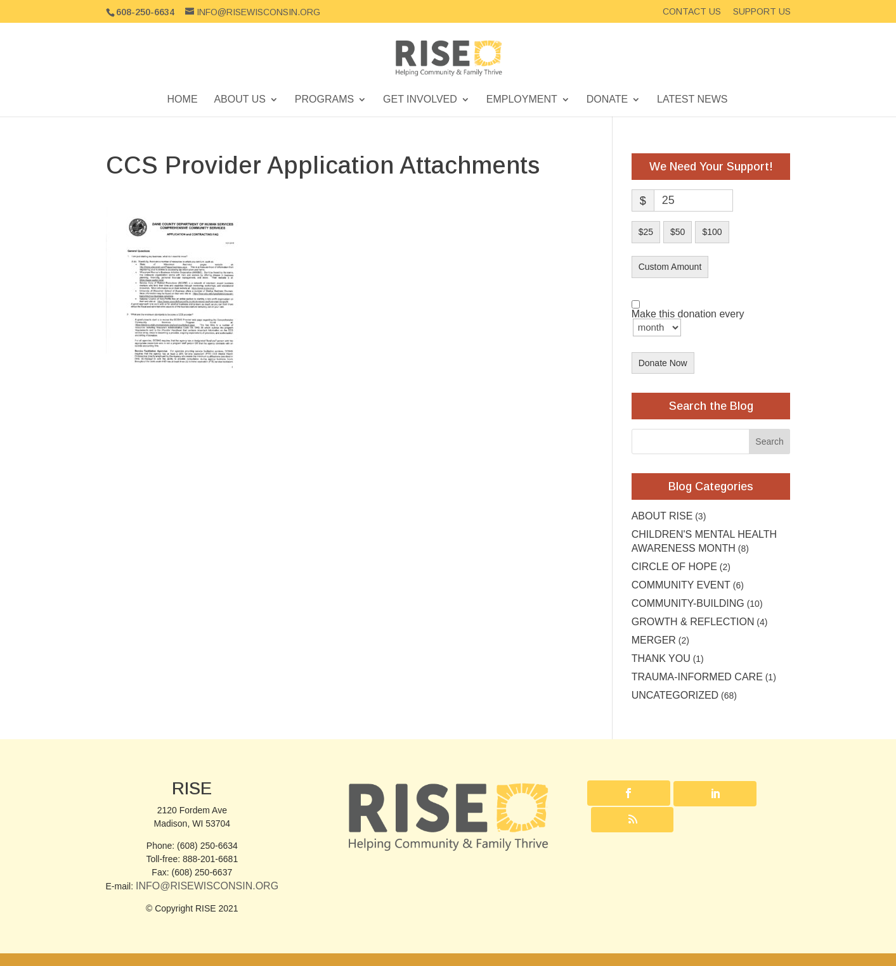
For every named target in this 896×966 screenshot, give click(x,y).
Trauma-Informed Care (697, 676)
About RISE (662, 516)
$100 (712, 232)
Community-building (688, 603)
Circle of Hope (674, 566)
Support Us (762, 11)
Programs (324, 100)
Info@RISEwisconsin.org (207, 885)
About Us (240, 100)
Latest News (692, 100)
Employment (521, 100)
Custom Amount (670, 267)
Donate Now (663, 363)
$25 (646, 232)
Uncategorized (675, 695)
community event (681, 585)
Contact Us (692, 11)
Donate (607, 100)
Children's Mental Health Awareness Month (704, 541)
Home (182, 100)
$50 (677, 232)
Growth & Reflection (693, 621)
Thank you (661, 658)
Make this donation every (688, 323)
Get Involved (420, 100)
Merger (654, 640)
